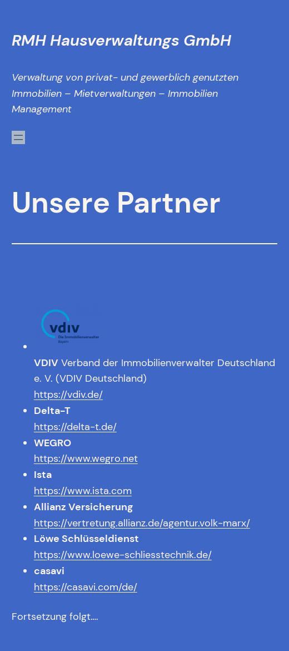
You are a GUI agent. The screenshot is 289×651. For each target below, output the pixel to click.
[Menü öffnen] (18, 137)
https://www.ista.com (83, 490)
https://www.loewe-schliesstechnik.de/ (123, 554)
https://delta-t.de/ (75, 426)
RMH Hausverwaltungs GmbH (121, 40)
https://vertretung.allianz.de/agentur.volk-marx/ (142, 523)
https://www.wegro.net (86, 458)
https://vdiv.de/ (68, 394)
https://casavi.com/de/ (85, 587)
